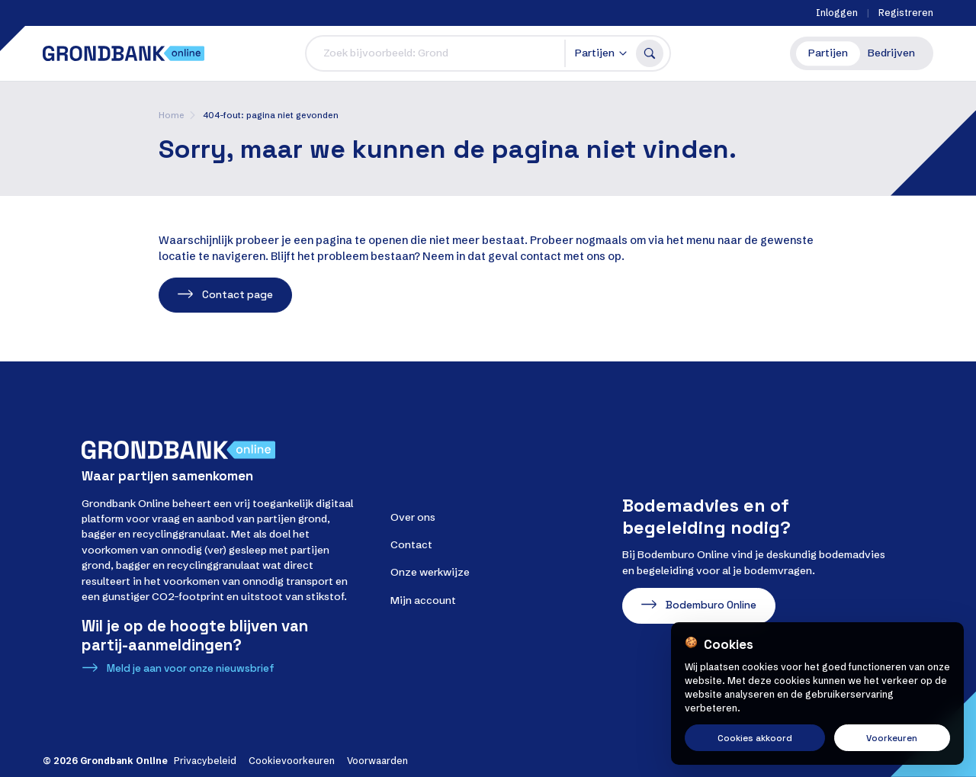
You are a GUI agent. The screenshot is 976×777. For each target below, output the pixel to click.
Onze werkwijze (430, 572)
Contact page (237, 294)
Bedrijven (891, 53)
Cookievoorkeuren (292, 760)
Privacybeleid (205, 760)
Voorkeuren (891, 737)
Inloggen (837, 12)
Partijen (828, 53)
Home (172, 115)
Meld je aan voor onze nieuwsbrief (190, 668)
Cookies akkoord (755, 737)
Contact (411, 544)
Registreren (905, 12)
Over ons (412, 517)
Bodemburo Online (711, 605)
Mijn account (423, 600)
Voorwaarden (377, 760)
